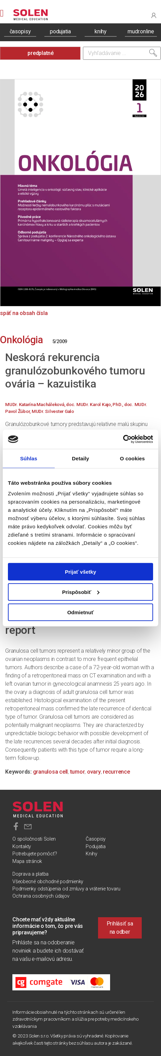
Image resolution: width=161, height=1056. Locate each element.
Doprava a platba (30, 874)
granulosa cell (50, 771)
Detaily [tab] (80, 458)
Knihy (91, 854)
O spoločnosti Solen (33, 839)
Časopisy (96, 839)
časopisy (20, 31)
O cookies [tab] (132, 458)
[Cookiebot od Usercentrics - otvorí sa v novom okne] (123, 439)
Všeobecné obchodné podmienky (47, 882)
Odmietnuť (80, 612)
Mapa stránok (27, 861)
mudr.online (141, 31)
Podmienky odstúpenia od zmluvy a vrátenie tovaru (66, 889)
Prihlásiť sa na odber (120, 927)
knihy (101, 31)
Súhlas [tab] (28, 458)
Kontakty (21, 847)
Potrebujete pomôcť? (34, 854)
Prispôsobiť (80, 592)
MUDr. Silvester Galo (53, 411)
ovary (94, 771)
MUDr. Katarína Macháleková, (35, 404)
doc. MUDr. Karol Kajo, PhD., (95, 404)
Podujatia (96, 847)
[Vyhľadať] (153, 53)
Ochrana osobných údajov (40, 896)
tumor (77, 771)
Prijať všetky (80, 572)
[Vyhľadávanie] (122, 53)
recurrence (116, 771)
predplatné (41, 53)
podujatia (60, 31)
